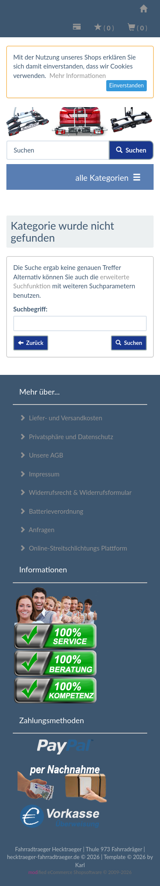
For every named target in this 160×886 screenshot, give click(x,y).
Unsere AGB (41, 455)
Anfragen (37, 529)
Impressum (39, 474)
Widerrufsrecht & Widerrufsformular (75, 492)
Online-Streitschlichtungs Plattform (73, 548)
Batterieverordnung (51, 511)
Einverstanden (126, 85)
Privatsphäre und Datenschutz (66, 436)
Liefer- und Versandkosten (60, 418)
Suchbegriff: (30, 309)
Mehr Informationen (77, 75)
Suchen (131, 150)
